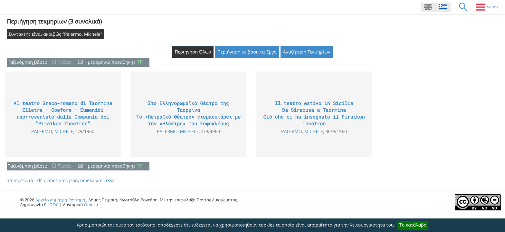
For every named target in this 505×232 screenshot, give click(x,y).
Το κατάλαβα (412, 225)
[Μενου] (484, 7)
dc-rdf (35, 181)
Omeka (91, 205)
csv (23, 181)
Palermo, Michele (52, 132)
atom (12, 181)
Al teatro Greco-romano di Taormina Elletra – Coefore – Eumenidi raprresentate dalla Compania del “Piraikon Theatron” (63, 113)
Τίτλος (64, 62)
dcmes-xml (55, 181)
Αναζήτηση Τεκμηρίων (306, 52)
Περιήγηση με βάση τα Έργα (247, 52)
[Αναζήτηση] (463, 7)
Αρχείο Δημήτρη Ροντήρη (60, 200)
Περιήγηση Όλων (193, 52)
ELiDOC (51, 205)
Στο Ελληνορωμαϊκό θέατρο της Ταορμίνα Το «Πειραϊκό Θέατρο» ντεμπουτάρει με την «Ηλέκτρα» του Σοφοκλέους (188, 113)
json (73, 181)
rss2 (110, 181)
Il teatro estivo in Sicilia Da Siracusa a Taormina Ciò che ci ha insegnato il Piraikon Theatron (314, 113)
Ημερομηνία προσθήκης (109, 62)
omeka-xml (92, 181)
